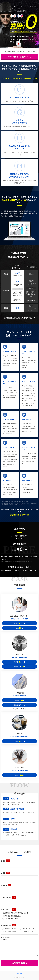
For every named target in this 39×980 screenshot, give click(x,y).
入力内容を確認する (19, 963)
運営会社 (19, 973)
